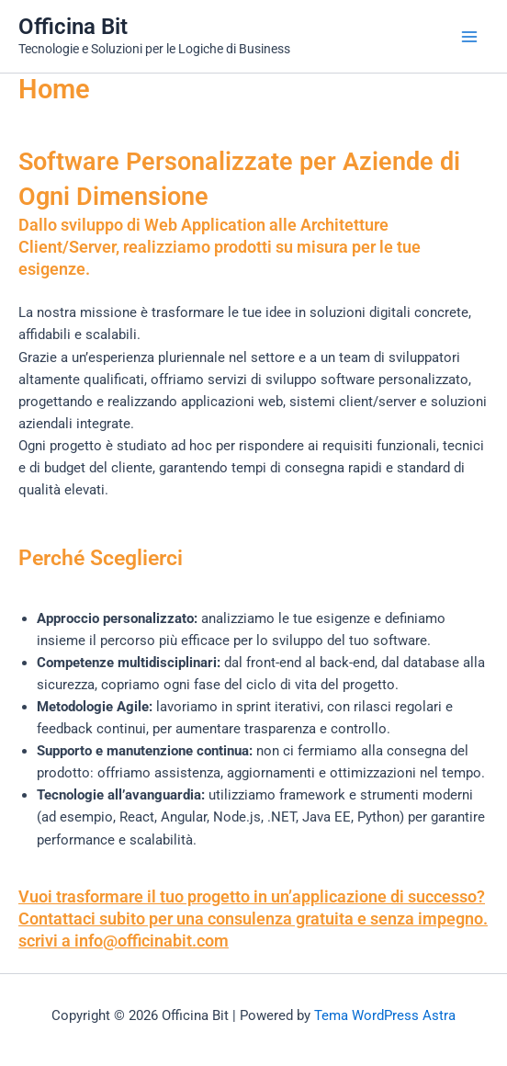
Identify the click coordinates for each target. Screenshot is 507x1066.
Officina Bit (73, 27)
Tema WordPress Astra (385, 1015)
